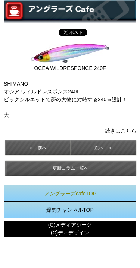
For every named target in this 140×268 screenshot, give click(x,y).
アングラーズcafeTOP (70, 194)
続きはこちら (120, 131)
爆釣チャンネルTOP (70, 210)
